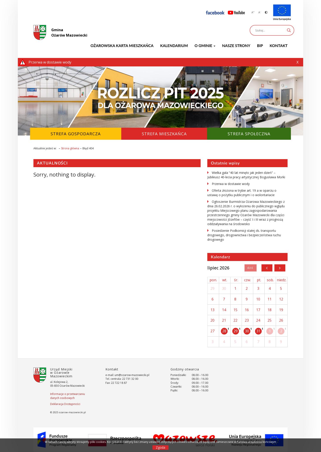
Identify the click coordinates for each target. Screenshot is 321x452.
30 (224, 288)
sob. (270, 279)
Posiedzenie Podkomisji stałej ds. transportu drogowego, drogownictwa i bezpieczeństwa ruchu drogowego (244, 235)
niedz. (281, 279)
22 (235, 320)
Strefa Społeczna (249, 133)
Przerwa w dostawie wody (231, 184)
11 (270, 299)
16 (247, 309)
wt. (224, 279)
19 (281, 309)
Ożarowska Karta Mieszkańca (122, 45)
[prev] (266, 267)
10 (258, 299)
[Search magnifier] (289, 30)
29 (212, 288)
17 (258, 309)
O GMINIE (205, 45)
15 (235, 309)
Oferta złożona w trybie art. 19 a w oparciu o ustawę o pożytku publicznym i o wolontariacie (241, 192)
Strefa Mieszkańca (164, 133)
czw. (247, 279)
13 (212, 309)
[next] (279, 267)
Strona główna (70, 148)
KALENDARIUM (174, 45)
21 (224, 320)
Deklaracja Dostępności (65, 404)
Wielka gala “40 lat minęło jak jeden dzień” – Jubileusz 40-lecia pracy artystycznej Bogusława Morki (246, 175)
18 (270, 309)
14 (224, 309)
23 (247, 320)
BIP (260, 45)
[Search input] (270, 30)
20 (212, 320)
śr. (236, 279)
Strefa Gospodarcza (76, 133)
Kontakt (279, 45)
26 (281, 320)
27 (212, 331)
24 (258, 320)
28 (224, 331)
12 (281, 299)
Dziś (250, 267)
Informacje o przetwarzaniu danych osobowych (67, 396)
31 (258, 331)
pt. (259, 279)
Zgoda (160, 447)
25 (270, 320)
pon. (213, 279)
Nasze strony (236, 45)
